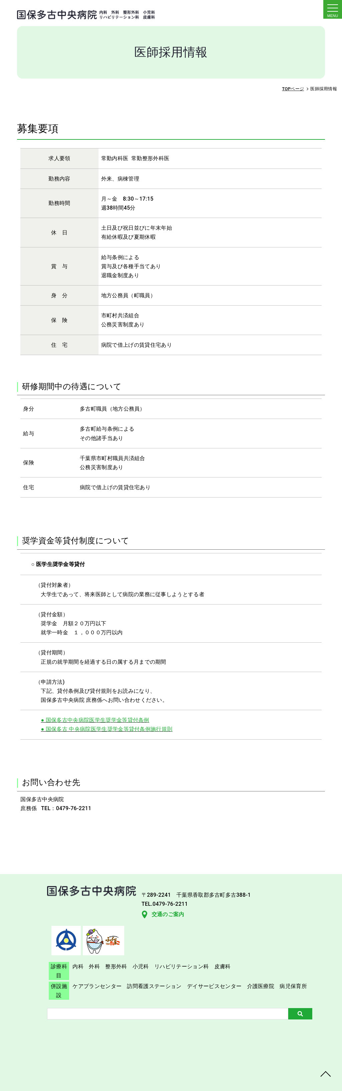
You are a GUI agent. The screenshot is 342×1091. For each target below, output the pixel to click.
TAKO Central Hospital (187, 1078)
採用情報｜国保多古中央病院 (77, 13)
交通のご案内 (43, 945)
